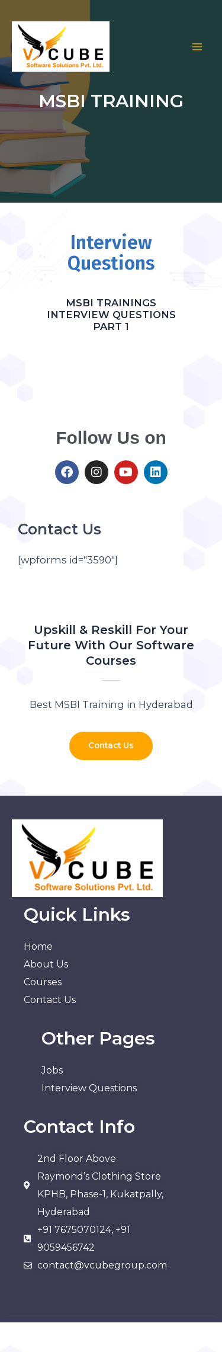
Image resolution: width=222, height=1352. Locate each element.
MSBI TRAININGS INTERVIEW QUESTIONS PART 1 (111, 314)
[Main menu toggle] (197, 47)
